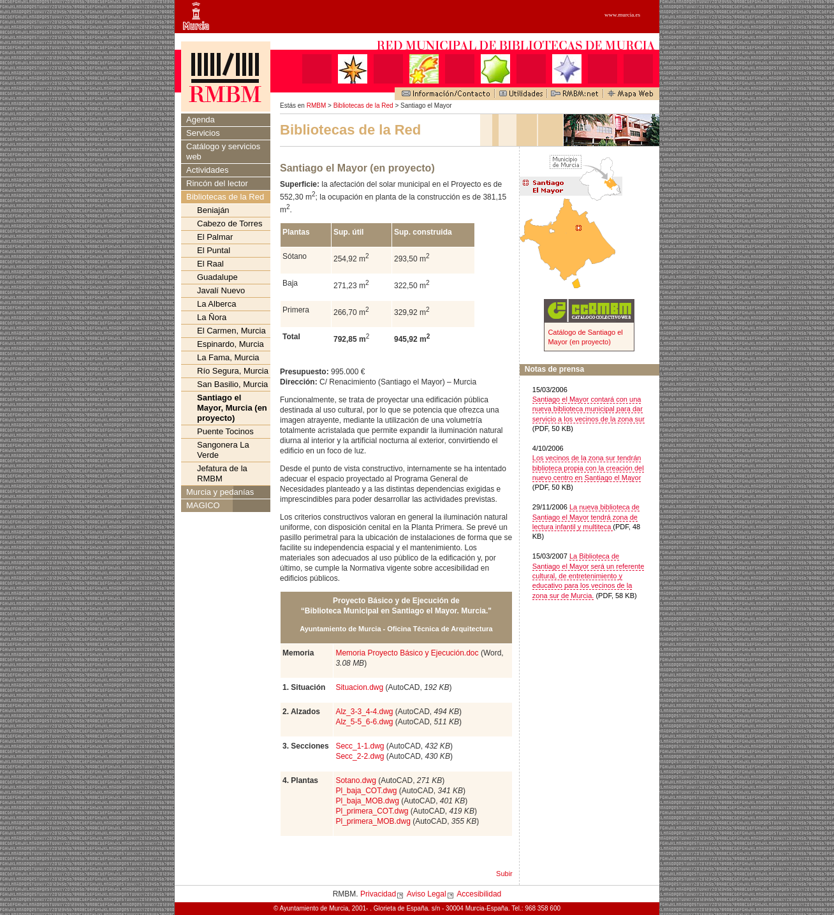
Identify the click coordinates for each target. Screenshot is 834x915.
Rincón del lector (217, 183)
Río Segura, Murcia (232, 371)
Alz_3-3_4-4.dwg (364, 711)
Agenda (200, 119)
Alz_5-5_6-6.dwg (364, 721)
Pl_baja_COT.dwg (366, 790)
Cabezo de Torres (229, 223)
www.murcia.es (622, 14)
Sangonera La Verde (223, 450)
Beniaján (213, 210)
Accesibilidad (479, 893)
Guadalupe (217, 277)
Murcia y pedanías (220, 492)
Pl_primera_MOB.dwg (372, 821)
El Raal (210, 263)
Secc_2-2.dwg (359, 756)
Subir (504, 873)
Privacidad (378, 893)
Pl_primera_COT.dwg (371, 811)
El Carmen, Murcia (231, 330)
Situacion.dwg (359, 687)
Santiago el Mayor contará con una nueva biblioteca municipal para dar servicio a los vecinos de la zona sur (588, 409)
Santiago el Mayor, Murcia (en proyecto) (232, 408)
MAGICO (203, 505)
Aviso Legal (426, 893)
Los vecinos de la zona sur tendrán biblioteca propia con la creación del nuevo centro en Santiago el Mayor (588, 467)
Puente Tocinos (225, 431)
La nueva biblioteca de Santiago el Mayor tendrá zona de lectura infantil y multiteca (586, 517)
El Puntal (213, 250)
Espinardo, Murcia (230, 344)
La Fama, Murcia (228, 357)
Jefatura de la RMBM (222, 473)
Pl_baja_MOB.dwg (367, 800)
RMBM (316, 105)
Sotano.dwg (355, 780)
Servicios (203, 133)
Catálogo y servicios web (223, 151)
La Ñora (211, 317)
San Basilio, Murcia (232, 384)
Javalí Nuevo (221, 290)
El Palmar (215, 237)
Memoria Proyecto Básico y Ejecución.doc (406, 652)
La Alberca (216, 304)
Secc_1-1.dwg (359, 746)
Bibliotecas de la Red (363, 105)
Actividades (207, 170)
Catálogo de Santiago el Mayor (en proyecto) (585, 337)
